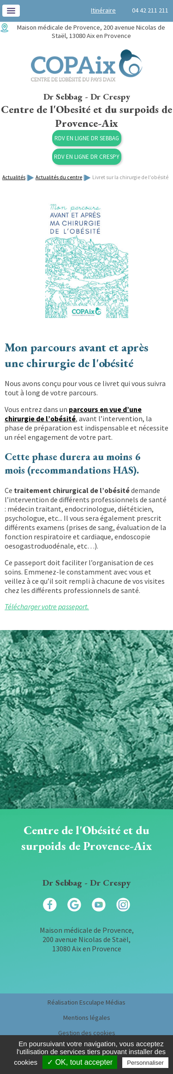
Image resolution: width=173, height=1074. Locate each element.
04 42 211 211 (150, 10)
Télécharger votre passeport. (47, 606)
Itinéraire (103, 10)
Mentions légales (86, 1017)
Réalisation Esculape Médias (86, 1002)
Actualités (13, 177)
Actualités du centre (59, 177)
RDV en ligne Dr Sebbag (86, 138)
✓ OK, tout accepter (80, 1062)
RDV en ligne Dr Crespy (86, 157)
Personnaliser (145, 1062)
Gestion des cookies (86, 1033)
